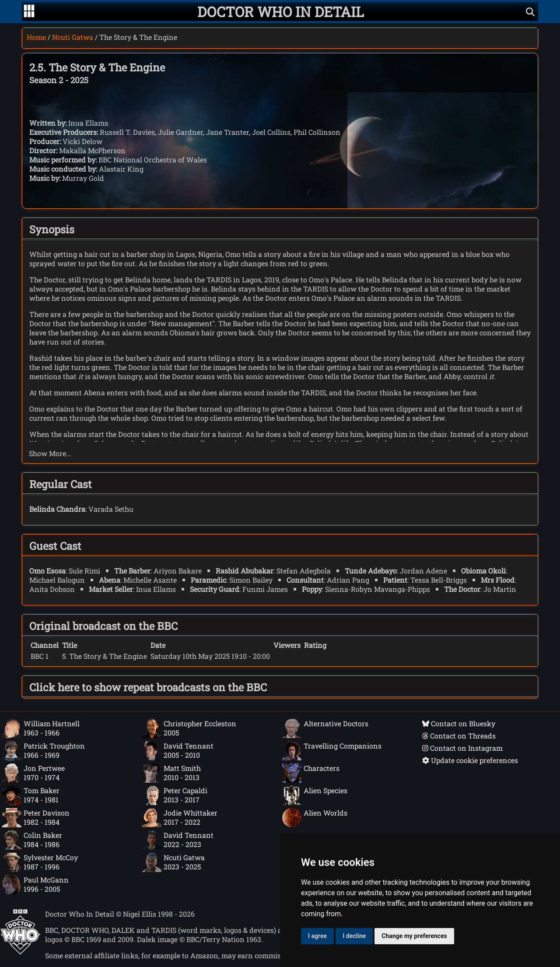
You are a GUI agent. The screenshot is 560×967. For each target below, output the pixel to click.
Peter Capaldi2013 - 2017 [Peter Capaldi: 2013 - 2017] (174, 795)
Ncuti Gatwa (72, 37)
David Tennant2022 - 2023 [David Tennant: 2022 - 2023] (178, 840)
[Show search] (530, 11)
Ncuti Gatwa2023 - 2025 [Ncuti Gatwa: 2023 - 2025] (173, 862)
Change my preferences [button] (414, 935)
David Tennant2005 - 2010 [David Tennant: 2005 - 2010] (178, 750)
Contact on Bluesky (458, 723)
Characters (311, 773)
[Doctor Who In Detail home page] (280, 11)
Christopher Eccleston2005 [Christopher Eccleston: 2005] (189, 728)
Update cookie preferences (470, 760)
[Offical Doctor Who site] (20, 951)
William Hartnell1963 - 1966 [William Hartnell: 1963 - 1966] (41, 728)
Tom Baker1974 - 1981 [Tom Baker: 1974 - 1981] (31, 795)
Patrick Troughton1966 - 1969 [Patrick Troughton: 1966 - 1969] (43, 750)
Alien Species (314, 795)
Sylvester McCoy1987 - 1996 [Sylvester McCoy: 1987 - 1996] (40, 862)
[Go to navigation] (29, 12)
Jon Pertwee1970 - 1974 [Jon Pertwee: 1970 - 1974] (33, 773)
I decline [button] (354, 935)
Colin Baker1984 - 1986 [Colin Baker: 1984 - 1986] (32, 840)
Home (36, 37)
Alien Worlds (314, 817)
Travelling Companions (332, 750)
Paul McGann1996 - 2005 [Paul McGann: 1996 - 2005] (35, 884)
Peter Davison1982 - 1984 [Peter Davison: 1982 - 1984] (36, 817)
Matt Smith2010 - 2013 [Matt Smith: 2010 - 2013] (171, 773)
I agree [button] (317, 935)
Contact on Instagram (462, 748)
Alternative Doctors (325, 728)
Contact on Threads (459, 735)
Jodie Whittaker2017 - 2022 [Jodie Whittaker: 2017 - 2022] (179, 817)
